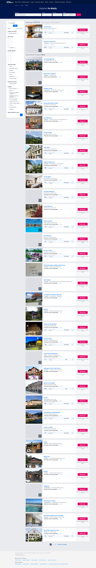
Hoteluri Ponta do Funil (52, 560)
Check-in (43, 12)
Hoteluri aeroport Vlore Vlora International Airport (58, 564)
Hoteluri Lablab (34, 560)
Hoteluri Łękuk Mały (34, 564)
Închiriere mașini (39, 2)
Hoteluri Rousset (18, 560)
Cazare (32, 2)
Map (15, 25)
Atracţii (51, 2)
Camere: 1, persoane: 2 (69, 14)
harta (52, 30)
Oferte (46, 2)
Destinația (17, 12)
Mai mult (68, 2)
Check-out (54, 12)
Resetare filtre (19, 28)
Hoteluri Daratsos (26, 560)
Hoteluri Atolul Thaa (42, 560)
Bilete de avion (25, 2)
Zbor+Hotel (18, 2)
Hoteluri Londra (26, 564)
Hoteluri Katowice (18, 564)
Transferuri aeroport (59, 2)
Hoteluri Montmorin (43, 564)
